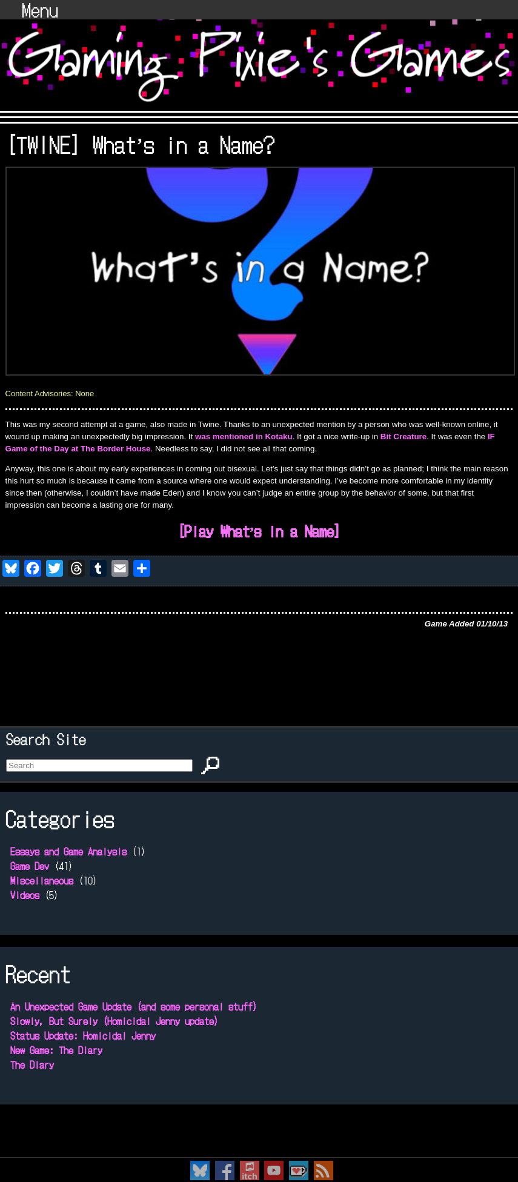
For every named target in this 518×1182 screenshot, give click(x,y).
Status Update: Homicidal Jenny (83, 1035)
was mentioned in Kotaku (244, 436)
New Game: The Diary (56, 1050)
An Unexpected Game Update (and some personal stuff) (133, 1006)
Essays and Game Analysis (68, 851)
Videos (24, 895)
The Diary (32, 1064)
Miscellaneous (41, 880)
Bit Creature (403, 436)
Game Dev (29, 865)
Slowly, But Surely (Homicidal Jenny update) (114, 1021)
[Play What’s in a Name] (259, 530)
